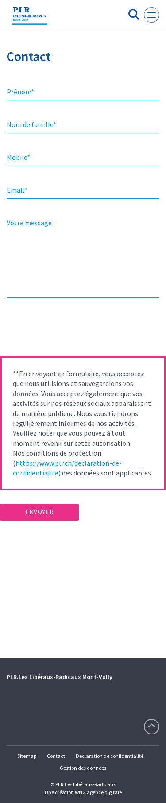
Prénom (20, 91)
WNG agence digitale (98, 792)
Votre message (29, 222)
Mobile (18, 157)
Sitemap (26, 756)
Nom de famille (31, 124)
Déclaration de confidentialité (109, 756)
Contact (56, 756)
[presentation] (67, 330)
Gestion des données (83, 767)
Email (17, 189)
